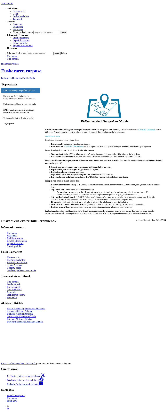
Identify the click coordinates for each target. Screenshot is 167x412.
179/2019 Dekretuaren (73, 146)
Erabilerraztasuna (21, 37)
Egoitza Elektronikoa (23, 45)
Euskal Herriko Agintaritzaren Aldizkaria (26, 308)
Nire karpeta (13, 59)
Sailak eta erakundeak (17, 262)
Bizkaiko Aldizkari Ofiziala (20, 314)
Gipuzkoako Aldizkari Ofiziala (21, 316)
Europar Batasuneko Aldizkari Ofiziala (25, 321)
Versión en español (16, 395)
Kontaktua (18, 24)
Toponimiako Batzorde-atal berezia (18, 118)
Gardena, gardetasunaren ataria (21, 270)
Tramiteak (17, 19)
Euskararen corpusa (21, 70)
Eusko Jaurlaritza (21, 16)
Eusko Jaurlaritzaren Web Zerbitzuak (18, 363)
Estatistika (12, 297)
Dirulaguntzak (13, 284)
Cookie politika (20, 43)
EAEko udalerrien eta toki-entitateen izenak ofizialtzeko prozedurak (18, 111)
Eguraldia (11, 292)
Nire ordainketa (14, 289)
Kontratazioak (13, 287)
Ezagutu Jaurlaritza (16, 260)
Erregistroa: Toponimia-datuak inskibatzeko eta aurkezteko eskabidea (19, 97)
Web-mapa (18, 29)
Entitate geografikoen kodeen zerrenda (19, 104)
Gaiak (15, 13)
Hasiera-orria (19, 11)
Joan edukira (7, 3)
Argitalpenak (8, 124)
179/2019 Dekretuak (146, 129)
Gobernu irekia (14, 268)
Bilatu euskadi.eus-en (23, 32)
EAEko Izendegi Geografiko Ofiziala (19, 90)
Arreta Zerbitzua (14, 265)
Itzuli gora (12, 401)
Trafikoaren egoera (16, 295)
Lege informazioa (15, 243)
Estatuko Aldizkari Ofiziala (19, 319)
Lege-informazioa (21, 40)
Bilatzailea (18, 27)
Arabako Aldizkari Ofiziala (19, 311)
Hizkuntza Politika (10, 63)
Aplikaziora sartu (52, 136)
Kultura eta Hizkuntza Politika (18, 78)
